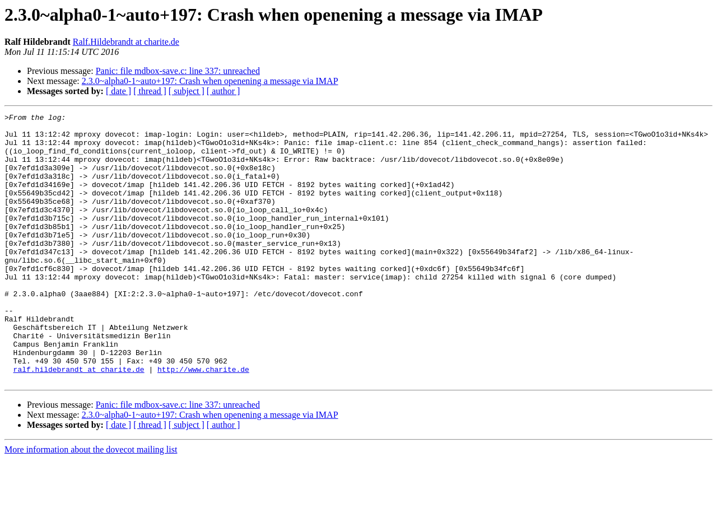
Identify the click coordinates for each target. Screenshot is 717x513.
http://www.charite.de (203, 421)
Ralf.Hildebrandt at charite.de (126, 41)
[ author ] (223, 91)
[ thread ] (149, 91)
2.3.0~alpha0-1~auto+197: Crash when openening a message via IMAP (210, 81)
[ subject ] (186, 91)
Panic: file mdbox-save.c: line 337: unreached (178, 71)
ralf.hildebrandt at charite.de (79, 421)
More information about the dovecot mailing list (90, 503)
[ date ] (118, 91)
